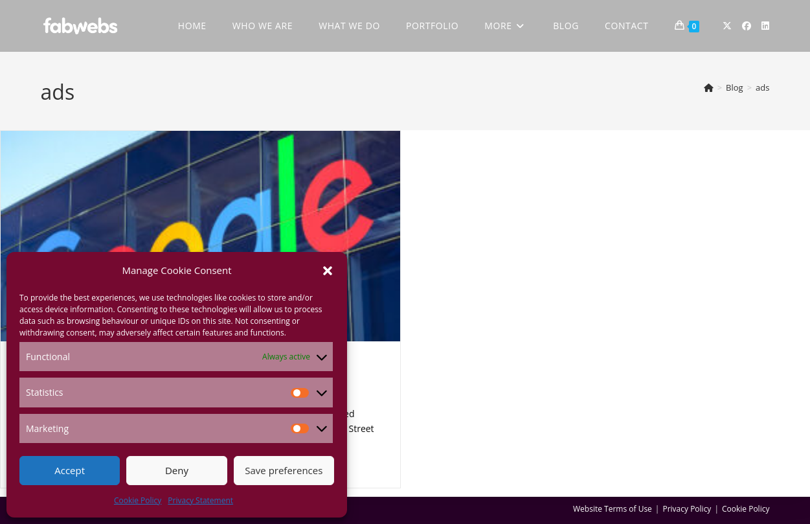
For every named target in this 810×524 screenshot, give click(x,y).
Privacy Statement (200, 500)
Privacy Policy (686, 508)
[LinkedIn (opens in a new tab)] (765, 25)
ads (762, 87)
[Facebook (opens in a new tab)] (746, 25)
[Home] (709, 87)
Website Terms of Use (612, 508)
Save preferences (283, 470)
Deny (176, 470)
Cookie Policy (137, 500)
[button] (327, 270)
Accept (69, 470)
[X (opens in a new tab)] (727, 25)
